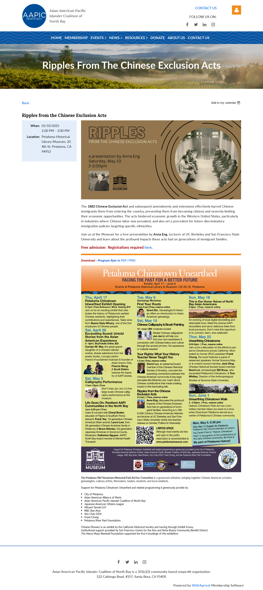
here (148, 247)
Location (33, 137)
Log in (236, 10)
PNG (132, 260)
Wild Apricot (201, 585)
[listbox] (226, 102)
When (35, 126)
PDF (124, 260)
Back (25, 103)
